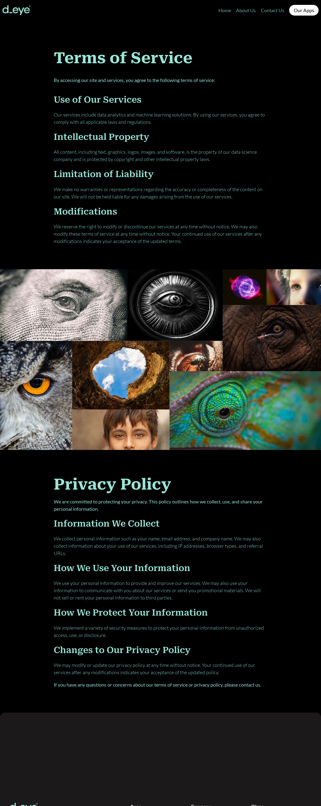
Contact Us (272, 10)
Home (224, 10)
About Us (246, 10)
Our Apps (304, 10)
